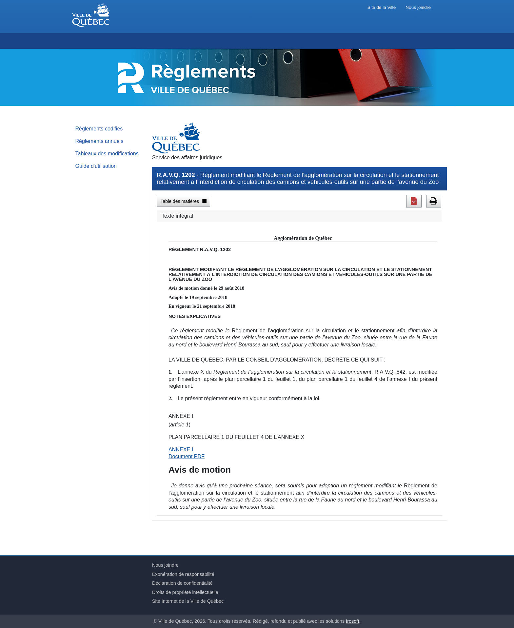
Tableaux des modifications (107, 153)
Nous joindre (418, 7)
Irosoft (352, 621)
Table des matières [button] (184, 201)
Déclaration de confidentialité (182, 583)
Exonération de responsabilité (183, 574)
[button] (414, 201)
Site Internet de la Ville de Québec (188, 601)
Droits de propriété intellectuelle (185, 592)
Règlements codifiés (99, 128)
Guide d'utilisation (96, 166)
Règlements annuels (99, 141)
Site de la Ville (381, 7)
